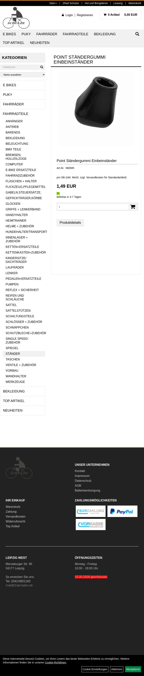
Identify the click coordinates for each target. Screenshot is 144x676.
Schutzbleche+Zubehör (25, 333)
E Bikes (9, 34)
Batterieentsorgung (87, 490)
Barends (13, 132)
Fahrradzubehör (20, 175)
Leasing (118, 3)
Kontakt (80, 471)
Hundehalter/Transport (25, 231)
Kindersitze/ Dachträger (16, 260)
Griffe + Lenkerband (23, 209)
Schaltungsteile (20, 316)
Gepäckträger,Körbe (24, 198)
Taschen (13, 359)
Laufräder (15, 267)
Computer (14, 164)
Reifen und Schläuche (15, 297)
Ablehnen (116, 669)
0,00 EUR (120, 14)
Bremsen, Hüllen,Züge (16, 156)
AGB (78, 485)
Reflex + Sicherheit (22, 290)
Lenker (12, 273)
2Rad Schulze (71, 3)
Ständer (13, 353)
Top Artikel (13, 43)
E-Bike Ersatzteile (21, 170)
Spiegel (12, 348)
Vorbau (12, 370)
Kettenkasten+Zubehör (25, 252)
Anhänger (14, 121)
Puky (26, 34)
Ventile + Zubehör (21, 365)
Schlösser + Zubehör (24, 321)
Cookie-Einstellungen (94, 669)
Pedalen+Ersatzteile (23, 278)
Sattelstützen (18, 310)
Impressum (82, 475)
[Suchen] (41, 67)
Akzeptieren (133, 669)
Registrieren (85, 15)
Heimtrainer (16, 220)
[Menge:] (93, 207)
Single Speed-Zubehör (17, 340)
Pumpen (12, 284)
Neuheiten (40, 43)
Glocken (13, 203)
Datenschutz (83, 480)
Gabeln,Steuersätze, (23, 192)
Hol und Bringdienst (96, 3)
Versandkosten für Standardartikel (106, 177)
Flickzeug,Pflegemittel (25, 186)
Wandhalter (16, 376)
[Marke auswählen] (22, 74)
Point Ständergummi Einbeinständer (87, 161)
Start (53, 3)
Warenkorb (134, 3)
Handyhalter (17, 215)
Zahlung (11, 511)
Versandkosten (16, 516)
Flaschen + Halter (21, 181)
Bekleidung (105, 34)
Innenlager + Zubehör (17, 239)
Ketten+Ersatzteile (22, 246)
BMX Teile (13, 149)
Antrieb (12, 126)
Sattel (11, 305)
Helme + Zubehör (20, 226)
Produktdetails (70, 222)
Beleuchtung (17, 143)
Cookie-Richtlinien (55, 662)
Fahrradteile (75, 34)
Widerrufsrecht (15, 521)
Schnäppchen (17, 327)
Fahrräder (46, 34)
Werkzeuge (15, 381)
